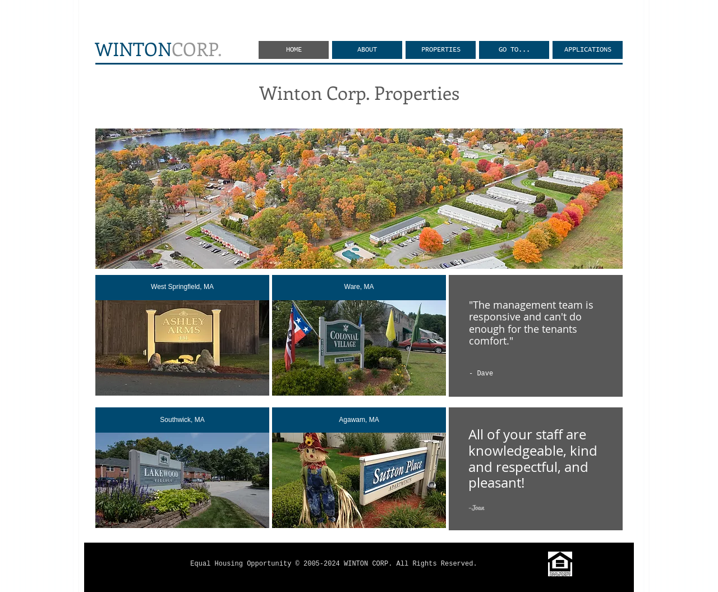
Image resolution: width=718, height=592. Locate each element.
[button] (514, 50)
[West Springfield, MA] (182, 287)
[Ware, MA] (359, 287)
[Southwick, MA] (182, 420)
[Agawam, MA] (359, 420)
